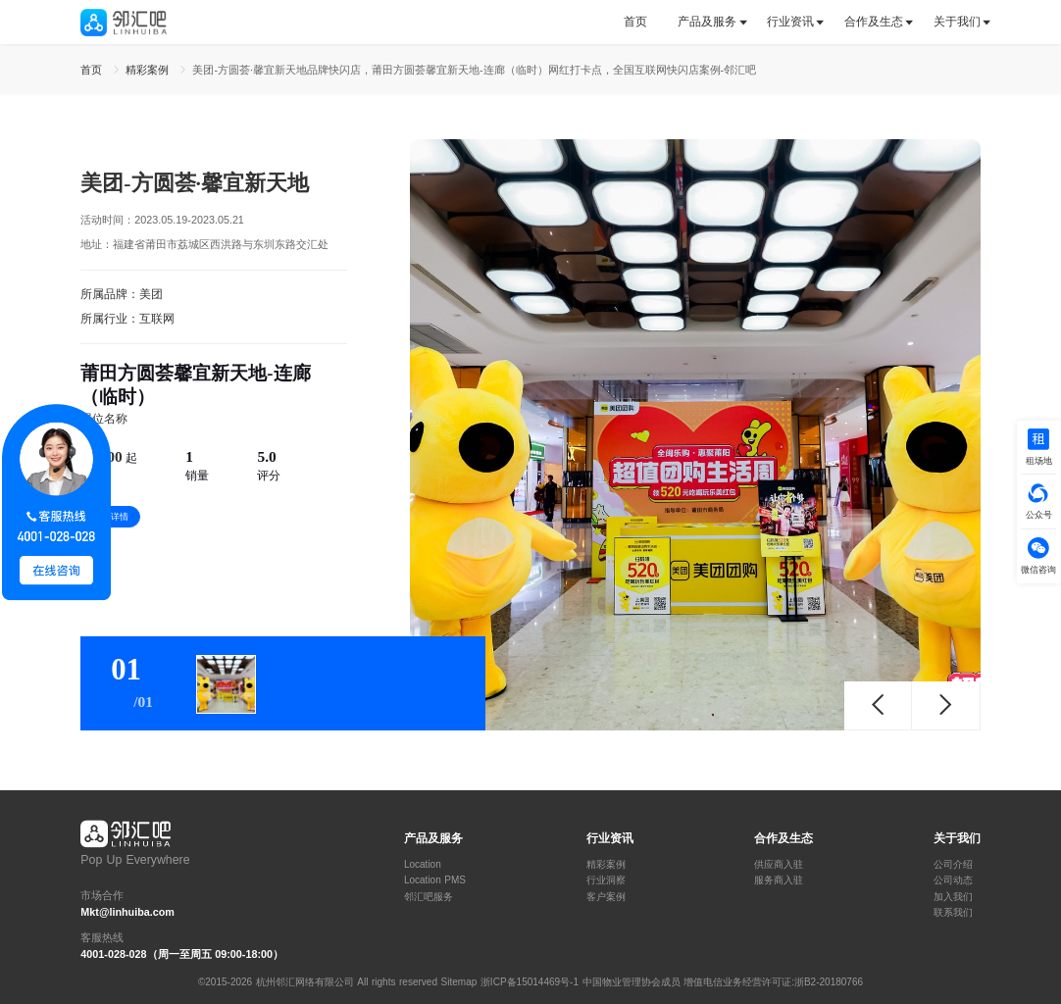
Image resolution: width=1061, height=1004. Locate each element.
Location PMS (435, 880)
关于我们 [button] (957, 21)
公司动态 (953, 880)
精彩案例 (606, 865)
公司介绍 (953, 865)
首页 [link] (93, 69)
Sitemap (459, 982)
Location (422, 865)
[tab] (643, 22)
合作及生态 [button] (873, 21)
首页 (635, 21)
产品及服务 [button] (707, 21)
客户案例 (606, 897)
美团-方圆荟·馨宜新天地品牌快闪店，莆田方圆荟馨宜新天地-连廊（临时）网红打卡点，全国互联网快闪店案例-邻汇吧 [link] (474, 69)
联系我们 (953, 913)
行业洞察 (606, 880)
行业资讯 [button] (790, 21)
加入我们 (953, 897)
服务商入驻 (778, 880)
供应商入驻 (778, 865)
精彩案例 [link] (149, 69)
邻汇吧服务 (428, 897)
